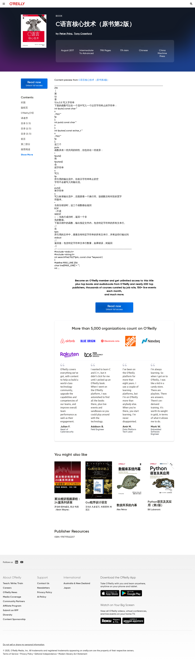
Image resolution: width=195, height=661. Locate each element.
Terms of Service (10, 654)
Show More (27, 155)
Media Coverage (12, 596)
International (72, 577)
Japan (67, 587)
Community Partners (14, 601)
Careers (7, 587)
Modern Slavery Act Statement (72, 654)
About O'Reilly (12, 577)
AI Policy (41, 596)
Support (42, 577)
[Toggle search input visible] (191, 3)
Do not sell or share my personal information (23, 644)
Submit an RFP (10, 610)
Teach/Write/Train (13, 583)
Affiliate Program (12, 605)
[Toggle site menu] (3, 3)
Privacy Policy (44, 592)
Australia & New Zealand (77, 583)
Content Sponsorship (14, 619)
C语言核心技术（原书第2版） (93, 79)
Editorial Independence (46, 654)
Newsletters (43, 587)
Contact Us (43, 583)
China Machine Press (162, 53)
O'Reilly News (10, 592)
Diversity (7, 614)
